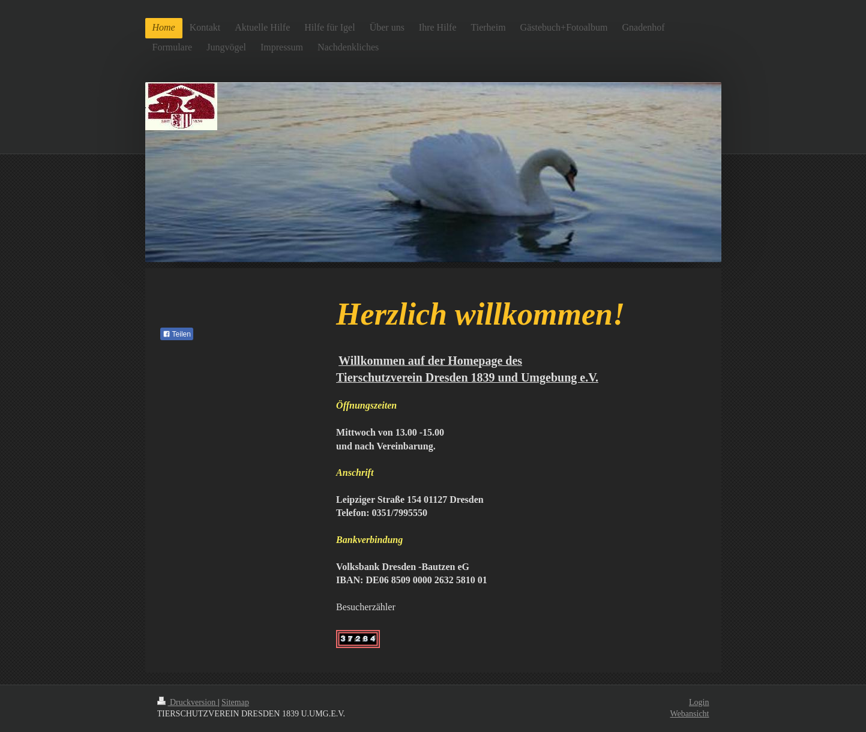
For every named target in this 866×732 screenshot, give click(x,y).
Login (699, 702)
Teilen (177, 334)
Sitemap (235, 702)
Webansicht (689, 713)
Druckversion (187, 702)
